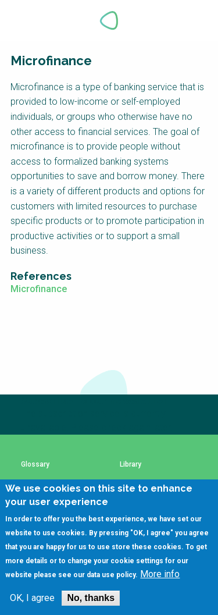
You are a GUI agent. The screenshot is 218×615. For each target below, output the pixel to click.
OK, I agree (32, 598)
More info (160, 574)
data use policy (111, 575)
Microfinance (38, 288)
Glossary (35, 464)
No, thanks (91, 598)
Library (130, 464)
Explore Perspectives (194, 20)
